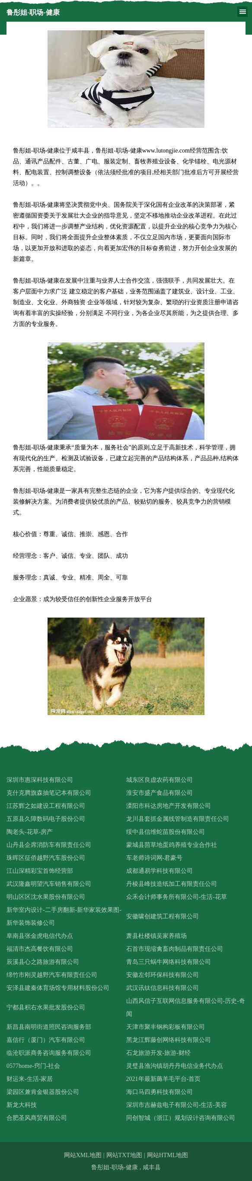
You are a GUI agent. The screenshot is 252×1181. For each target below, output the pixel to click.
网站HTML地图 (167, 1155)
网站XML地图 (83, 1155)
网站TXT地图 (124, 1155)
